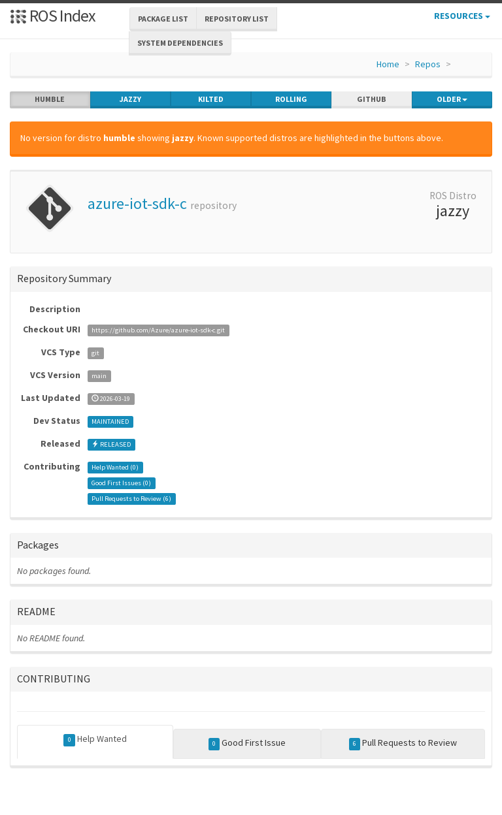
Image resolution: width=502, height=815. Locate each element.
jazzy (130, 99)
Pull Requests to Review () (131, 498)
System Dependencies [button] (180, 43)
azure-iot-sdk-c (137, 203)
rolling (291, 99)
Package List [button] (163, 19)
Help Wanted (95, 739)
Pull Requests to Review (403, 743)
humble (50, 99)
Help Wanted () (115, 467)
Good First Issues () (121, 483)
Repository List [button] (237, 19)
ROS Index (52, 15)
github (371, 99)
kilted (211, 99)
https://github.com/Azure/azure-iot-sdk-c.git (158, 330)
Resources (462, 16)
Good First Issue (247, 743)
